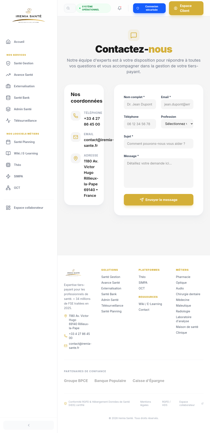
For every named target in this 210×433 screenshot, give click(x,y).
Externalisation (111, 288)
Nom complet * (134, 97)
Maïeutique (183, 305)
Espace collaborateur (191, 403)
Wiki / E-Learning (150, 304)
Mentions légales (145, 403)
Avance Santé (110, 282)
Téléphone (131, 116)
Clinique (181, 332)
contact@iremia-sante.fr (80, 345)
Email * (166, 97)
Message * (131, 156)
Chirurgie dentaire (188, 294)
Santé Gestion (110, 277)
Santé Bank (109, 294)
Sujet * (129, 136)
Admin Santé (110, 300)
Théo (142, 277)
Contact (144, 309)
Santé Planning (111, 311)
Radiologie (183, 311)
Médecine (182, 300)
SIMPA (143, 282)
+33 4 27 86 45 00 (79, 336)
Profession (168, 116)
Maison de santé (187, 327)
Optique (181, 282)
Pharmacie (183, 277)
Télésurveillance (112, 305)
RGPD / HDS (166, 403)
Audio (180, 288)
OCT (142, 288)
